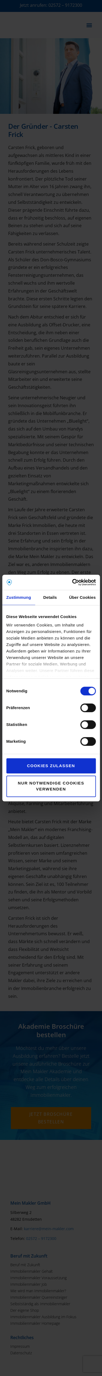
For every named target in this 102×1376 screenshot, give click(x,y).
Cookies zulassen (51, 765)
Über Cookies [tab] (82, 597)
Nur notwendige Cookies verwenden (51, 786)
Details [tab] (50, 597)
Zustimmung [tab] (18, 597)
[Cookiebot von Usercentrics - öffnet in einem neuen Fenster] (73, 582)
